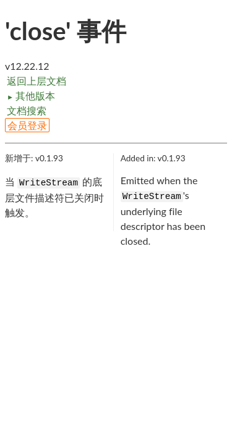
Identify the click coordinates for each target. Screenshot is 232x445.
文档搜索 (26, 110)
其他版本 (31, 95)
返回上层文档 (36, 81)
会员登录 (27, 125)
